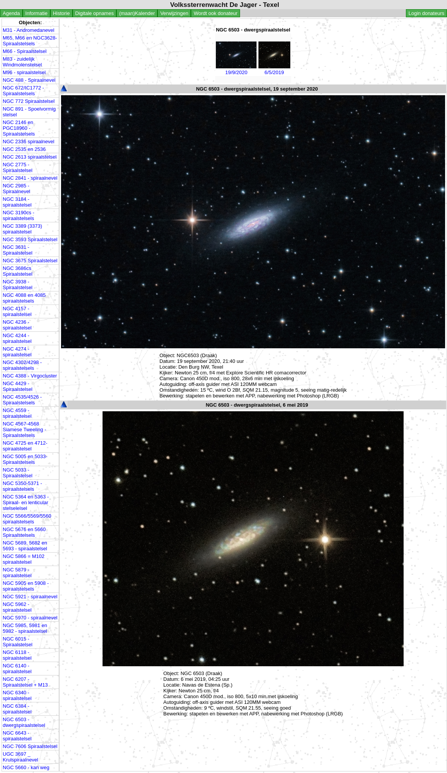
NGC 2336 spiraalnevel (28, 141)
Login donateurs (426, 13)
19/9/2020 (236, 69)
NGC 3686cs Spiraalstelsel (17, 271)
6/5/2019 (274, 69)
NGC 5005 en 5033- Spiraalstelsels (25, 459)
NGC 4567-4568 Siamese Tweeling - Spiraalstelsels (24, 429)
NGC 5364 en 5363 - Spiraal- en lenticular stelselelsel (26, 502)
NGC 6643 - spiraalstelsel (17, 736)
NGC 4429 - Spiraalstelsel (17, 386)
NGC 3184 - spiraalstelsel (17, 202)
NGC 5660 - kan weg (26, 767)
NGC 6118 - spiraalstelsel (17, 655)
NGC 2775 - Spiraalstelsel (17, 167)
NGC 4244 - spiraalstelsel (17, 338)
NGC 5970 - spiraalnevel (30, 618)
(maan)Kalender (137, 13)
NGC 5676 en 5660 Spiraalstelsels (24, 532)
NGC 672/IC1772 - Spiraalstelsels (23, 90)
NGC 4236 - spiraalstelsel (17, 325)
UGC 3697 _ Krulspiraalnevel (20, 757)
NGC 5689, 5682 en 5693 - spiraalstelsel (25, 545)
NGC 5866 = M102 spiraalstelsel (24, 559)
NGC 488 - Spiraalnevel (29, 80)
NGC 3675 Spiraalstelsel (30, 260)
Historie (61, 13)
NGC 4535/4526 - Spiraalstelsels (22, 400)
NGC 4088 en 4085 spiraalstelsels (24, 298)
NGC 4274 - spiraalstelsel (17, 352)
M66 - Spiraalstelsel (24, 51)
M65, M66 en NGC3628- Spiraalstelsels (30, 40)
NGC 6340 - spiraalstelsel (17, 695)
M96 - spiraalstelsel (24, 72)
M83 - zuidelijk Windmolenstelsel (22, 62)
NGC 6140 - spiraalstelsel (17, 668)
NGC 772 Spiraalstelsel (29, 101)
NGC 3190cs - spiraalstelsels (18, 215)
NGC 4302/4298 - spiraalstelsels (22, 365)
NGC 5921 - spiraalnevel (30, 596)
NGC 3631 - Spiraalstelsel (17, 250)
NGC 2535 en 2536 (24, 149)
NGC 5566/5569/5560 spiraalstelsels (27, 519)
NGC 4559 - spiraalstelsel (17, 413)
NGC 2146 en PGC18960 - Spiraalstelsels (19, 128)
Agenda (11, 13)
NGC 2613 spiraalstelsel (29, 157)
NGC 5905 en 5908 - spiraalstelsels (26, 586)
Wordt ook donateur (215, 13)
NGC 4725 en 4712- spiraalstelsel (25, 446)
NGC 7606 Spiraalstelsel (30, 746)
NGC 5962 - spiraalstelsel (17, 607)
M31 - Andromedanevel (28, 30)
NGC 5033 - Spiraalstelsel (17, 472)
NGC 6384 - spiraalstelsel (17, 709)
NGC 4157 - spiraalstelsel (17, 311)
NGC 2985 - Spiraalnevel (16, 188)
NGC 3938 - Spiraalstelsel (17, 284)
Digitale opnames (94, 13)
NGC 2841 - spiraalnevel (30, 178)
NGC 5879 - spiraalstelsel (17, 572)
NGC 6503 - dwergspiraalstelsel (24, 722)
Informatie (36, 13)
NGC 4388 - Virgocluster (30, 376)
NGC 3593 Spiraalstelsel (30, 239)
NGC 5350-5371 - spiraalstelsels (22, 486)
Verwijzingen (174, 13)
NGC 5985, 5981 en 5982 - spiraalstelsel (25, 628)
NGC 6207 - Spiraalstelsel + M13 (25, 682)
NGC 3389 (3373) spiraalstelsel (22, 229)
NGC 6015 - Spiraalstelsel (17, 641)
